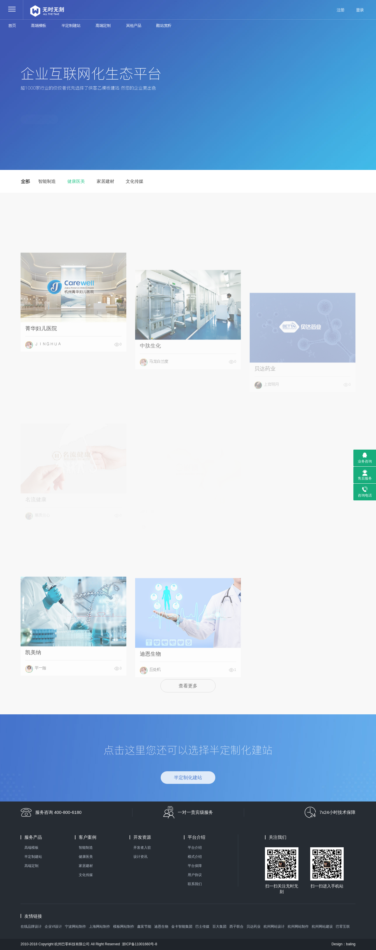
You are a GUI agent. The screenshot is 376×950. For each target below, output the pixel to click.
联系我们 (195, 884)
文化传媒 (134, 181)
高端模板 (38, 25)
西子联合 (236, 926)
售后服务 (365, 478)
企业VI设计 (53, 926)
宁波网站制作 (75, 926)
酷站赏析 (164, 25)
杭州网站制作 (298, 926)
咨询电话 (365, 495)
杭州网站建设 (322, 926)
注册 (340, 10)
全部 (25, 181)
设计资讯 (140, 857)
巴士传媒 (202, 926)
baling (350, 944)
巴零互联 (343, 926)
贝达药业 (253, 926)
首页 (12, 25)
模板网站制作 (123, 926)
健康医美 (76, 181)
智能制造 (47, 181)
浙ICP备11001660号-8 (139, 944)
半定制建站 (70, 25)
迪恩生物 (161, 926)
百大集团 (219, 926)
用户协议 (195, 875)
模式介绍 (195, 857)
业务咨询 (365, 461)
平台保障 (195, 866)
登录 (360, 10)
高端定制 (103, 25)
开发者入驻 (142, 848)
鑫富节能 (144, 926)
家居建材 (105, 181)
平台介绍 (195, 848)
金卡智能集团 (181, 926)
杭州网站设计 (274, 926)
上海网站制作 (99, 926)
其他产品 (133, 25)
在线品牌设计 (31, 926)
